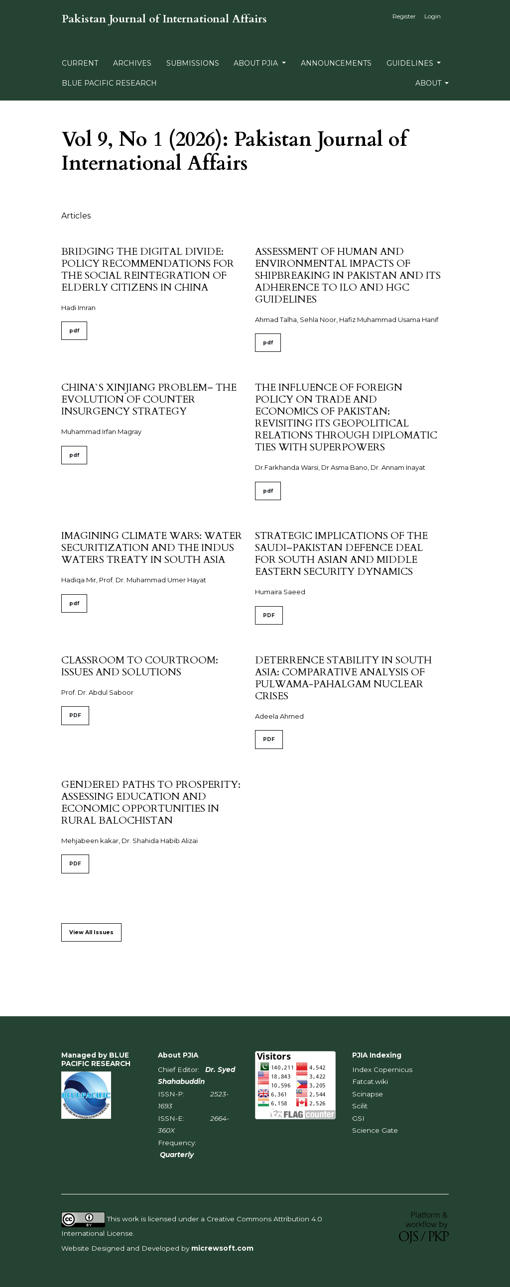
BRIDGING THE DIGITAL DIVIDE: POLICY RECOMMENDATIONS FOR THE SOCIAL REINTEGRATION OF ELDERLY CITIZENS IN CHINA (147, 269)
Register (404, 16)
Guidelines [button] (410, 63)
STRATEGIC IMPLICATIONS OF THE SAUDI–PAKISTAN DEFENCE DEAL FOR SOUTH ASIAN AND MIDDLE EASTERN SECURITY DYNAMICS (341, 553)
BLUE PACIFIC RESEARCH (109, 83)
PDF (269, 615)
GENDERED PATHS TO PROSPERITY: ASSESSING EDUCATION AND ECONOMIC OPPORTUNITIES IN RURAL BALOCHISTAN (151, 802)
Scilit (360, 1106)
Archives (132, 63)
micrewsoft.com (222, 1248)
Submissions (192, 63)
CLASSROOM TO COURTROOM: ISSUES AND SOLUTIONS (139, 666)
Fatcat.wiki (370, 1081)
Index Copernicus (382, 1069)
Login (432, 16)
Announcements (336, 63)
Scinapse (367, 1094)
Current (80, 63)
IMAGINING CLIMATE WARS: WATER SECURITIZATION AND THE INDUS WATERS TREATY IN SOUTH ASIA (151, 547)
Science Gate (375, 1130)
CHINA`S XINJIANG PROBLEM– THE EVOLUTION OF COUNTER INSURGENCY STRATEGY (149, 399)
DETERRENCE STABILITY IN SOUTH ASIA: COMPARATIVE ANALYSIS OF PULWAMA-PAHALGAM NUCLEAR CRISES (343, 678)
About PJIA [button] (257, 63)
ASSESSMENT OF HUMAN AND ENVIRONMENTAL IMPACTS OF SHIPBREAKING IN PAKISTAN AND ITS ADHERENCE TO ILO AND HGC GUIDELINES (348, 275)
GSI (358, 1118)
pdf (74, 330)
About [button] (429, 83)
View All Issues (91, 932)
